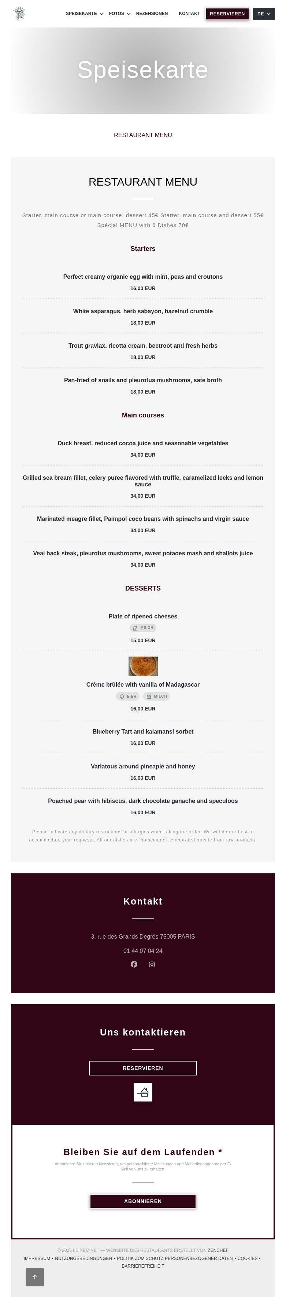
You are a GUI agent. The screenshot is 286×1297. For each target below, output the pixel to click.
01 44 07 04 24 (143, 951)
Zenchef (218, 1250)
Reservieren (227, 14)
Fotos (120, 14)
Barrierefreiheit (143, 1267)
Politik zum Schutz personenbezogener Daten (177, 1259)
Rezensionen (152, 13)
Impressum (39, 1259)
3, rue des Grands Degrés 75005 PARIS (172, 935)
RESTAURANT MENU (143, 135)
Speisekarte (85, 14)
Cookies (250, 1259)
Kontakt (189, 13)
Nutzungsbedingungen (86, 1259)
